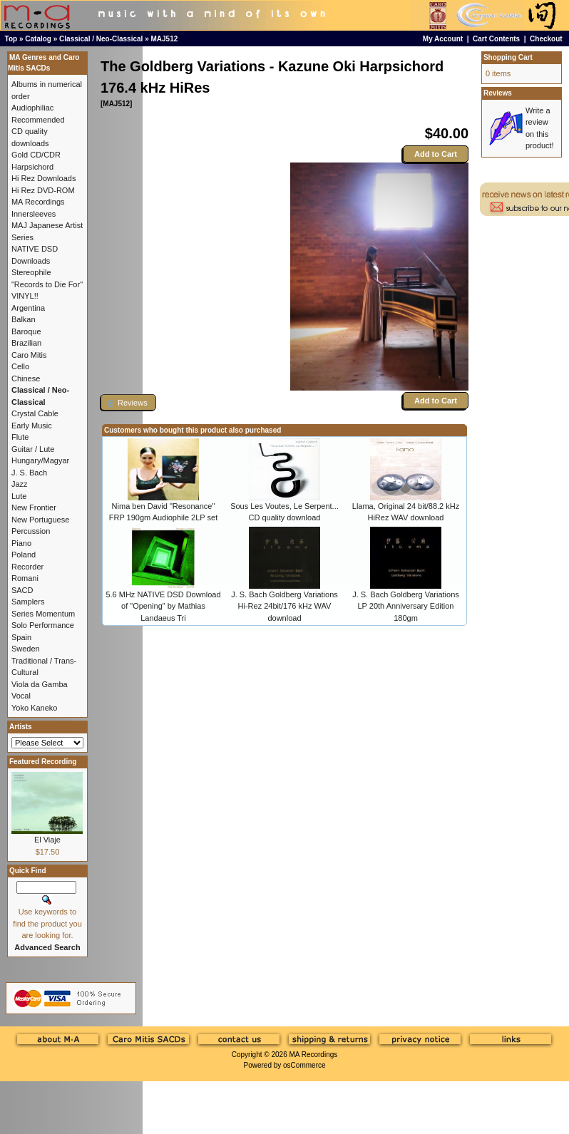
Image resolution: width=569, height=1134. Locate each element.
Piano (21, 543)
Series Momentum (43, 613)
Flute (20, 437)
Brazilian (26, 343)
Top (11, 39)
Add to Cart (435, 154)
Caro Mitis (29, 355)
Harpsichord (32, 167)
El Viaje (47, 839)
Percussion (30, 531)
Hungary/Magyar (40, 460)
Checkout (546, 39)
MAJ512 (164, 39)
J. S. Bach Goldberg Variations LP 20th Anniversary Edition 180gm (405, 606)
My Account (443, 39)
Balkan (23, 319)
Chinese (25, 378)
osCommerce (304, 1065)
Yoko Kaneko (34, 707)
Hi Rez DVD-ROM (43, 190)
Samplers (27, 601)
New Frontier (33, 507)
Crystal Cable (34, 413)
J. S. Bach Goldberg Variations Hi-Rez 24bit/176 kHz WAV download (284, 606)
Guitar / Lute (33, 449)
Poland (23, 554)
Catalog (38, 39)
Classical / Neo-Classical (101, 39)
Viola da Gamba (39, 684)
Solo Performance (42, 625)
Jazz (19, 484)
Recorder (27, 566)
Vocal (21, 695)
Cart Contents (496, 39)
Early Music (31, 425)
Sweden (25, 648)
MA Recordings (313, 1054)
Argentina (28, 308)
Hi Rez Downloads (43, 178)
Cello (20, 366)
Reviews (497, 93)
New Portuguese (40, 519)
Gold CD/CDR (36, 154)
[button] (128, 402)
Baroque (26, 331)
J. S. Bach (29, 472)
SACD (22, 590)
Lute (18, 496)
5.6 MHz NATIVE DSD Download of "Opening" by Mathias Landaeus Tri (163, 606)
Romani (25, 578)
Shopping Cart (508, 57)
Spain (21, 637)
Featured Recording (42, 762)
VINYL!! (25, 296)
